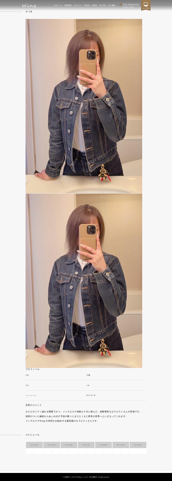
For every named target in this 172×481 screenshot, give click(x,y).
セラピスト (78, 5)
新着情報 (67, 5)
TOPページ (58, 5)
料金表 (87, 5)
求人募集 (111, 5)
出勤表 (94, 5)
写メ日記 (102, 5)
